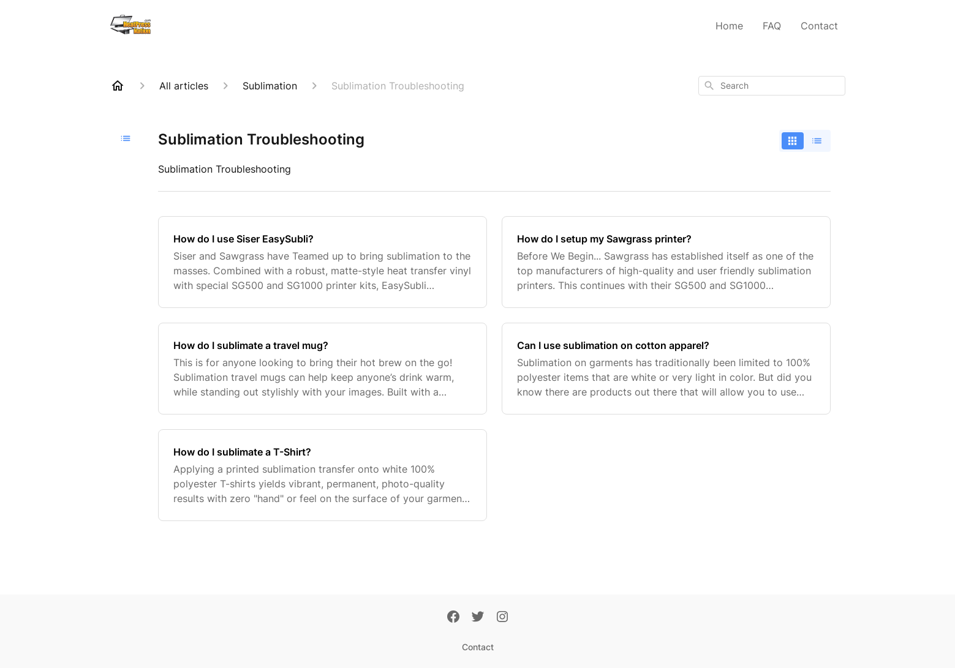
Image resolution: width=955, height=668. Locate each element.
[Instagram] (502, 617)
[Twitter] (477, 617)
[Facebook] (453, 617)
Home (729, 26)
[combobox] (771, 86)
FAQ (772, 26)
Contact (819, 26)
